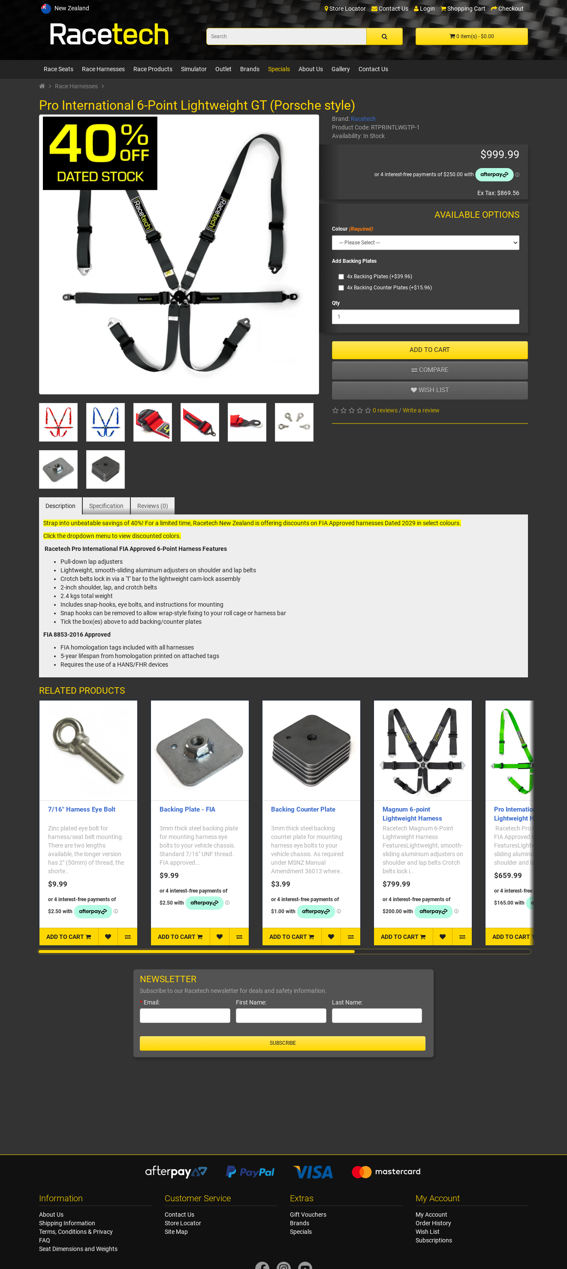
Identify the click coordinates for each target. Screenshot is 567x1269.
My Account (431, 1214)
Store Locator (183, 1223)
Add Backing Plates (354, 261)
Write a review (421, 410)
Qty (336, 303)
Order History (433, 1223)
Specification (106, 505)
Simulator (194, 69)
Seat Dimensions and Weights (78, 1248)
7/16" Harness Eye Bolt (81, 809)
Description (60, 505)
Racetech (363, 118)
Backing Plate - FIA (187, 809)
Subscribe (283, 1043)
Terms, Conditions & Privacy (76, 1231)
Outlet (223, 69)
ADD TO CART (430, 350)
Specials (279, 69)
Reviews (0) (152, 505)
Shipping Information (67, 1223)
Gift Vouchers (308, 1214)
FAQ (44, 1240)
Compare (430, 370)
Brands (249, 69)
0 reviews (385, 410)
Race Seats (58, 69)
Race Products (152, 69)
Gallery (341, 69)
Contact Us (373, 69)
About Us (311, 69)
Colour (339, 229)
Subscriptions (434, 1240)
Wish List (428, 1231)
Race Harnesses (103, 69)
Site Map (176, 1231)
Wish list (430, 390)
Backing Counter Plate (303, 809)
